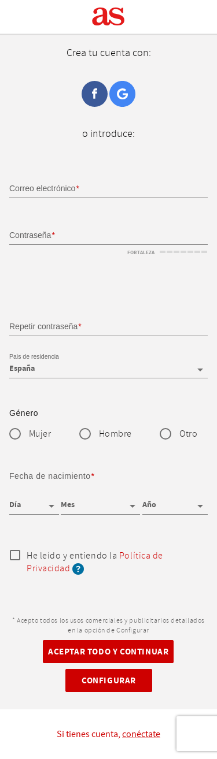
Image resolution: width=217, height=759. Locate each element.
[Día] (34, 501)
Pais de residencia (34, 356)
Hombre (115, 434)
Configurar (109, 681)
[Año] (175, 501)
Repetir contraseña (43, 326)
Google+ (122, 94)
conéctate (141, 734)
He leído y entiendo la (95, 563)
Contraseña (30, 235)
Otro (188, 434)
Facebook (95, 94)
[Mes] (100, 501)
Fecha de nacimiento (50, 476)
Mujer (40, 434)
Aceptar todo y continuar (108, 652)
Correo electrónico (42, 188)
